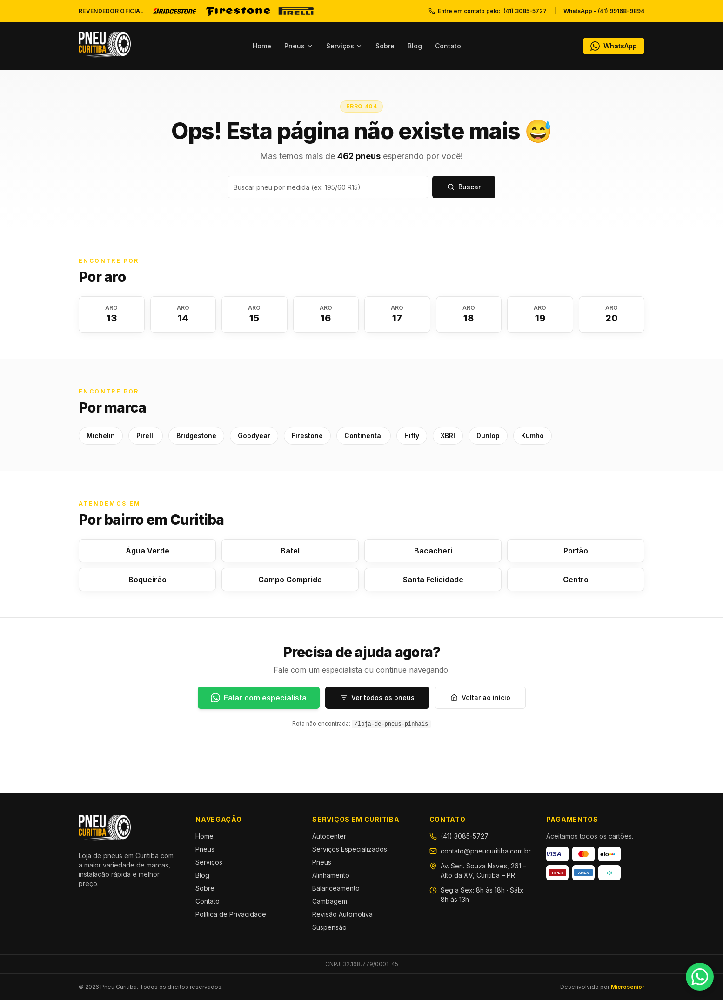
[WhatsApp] (613, 46)
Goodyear (254, 436)
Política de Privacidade (230, 914)
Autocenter (329, 836)
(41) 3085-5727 (465, 836)
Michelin (101, 436)
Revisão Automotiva (342, 914)
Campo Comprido (290, 579)
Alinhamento (330, 875)
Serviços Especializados (349, 849)
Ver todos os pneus (377, 697)
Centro (576, 579)
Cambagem (329, 901)
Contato (448, 46)
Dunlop (488, 436)
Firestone (307, 436)
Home (262, 46)
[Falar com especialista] (259, 698)
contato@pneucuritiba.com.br (486, 851)
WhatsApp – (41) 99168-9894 (603, 10)
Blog (415, 46)
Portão (575, 550)
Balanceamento (336, 888)
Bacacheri (433, 550)
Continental (363, 436)
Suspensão (329, 927)
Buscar (464, 187)
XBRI (448, 436)
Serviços (344, 46)
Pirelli (145, 436)
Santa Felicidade (433, 579)
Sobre (385, 46)
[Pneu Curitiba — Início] (105, 45)
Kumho (532, 436)
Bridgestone (196, 436)
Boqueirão (147, 579)
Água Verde (147, 550)
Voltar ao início (480, 697)
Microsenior (627, 986)
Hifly (411, 436)
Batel (290, 550)
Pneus (298, 46)
